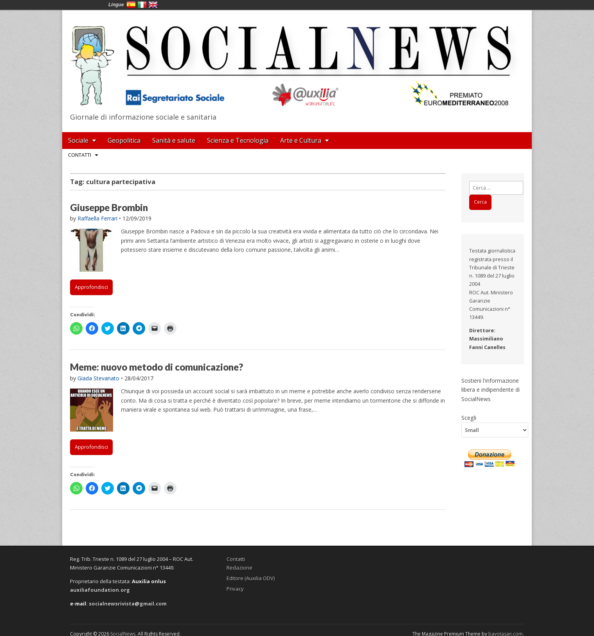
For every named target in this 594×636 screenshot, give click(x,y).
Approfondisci (91, 286)
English (153, 4)
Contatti (79, 154)
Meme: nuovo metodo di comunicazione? (156, 367)
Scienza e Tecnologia (237, 140)
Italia (142, 4)
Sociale (78, 140)
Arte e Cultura (300, 140)
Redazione (239, 567)
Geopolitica (124, 140)
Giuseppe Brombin (109, 207)
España (131, 4)
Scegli (468, 417)
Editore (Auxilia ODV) (251, 578)
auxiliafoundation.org (100, 589)
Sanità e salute (173, 140)
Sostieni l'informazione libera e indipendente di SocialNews (490, 390)
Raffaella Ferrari (97, 218)
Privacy (235, 588)
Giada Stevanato (98, 378)
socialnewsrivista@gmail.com (128, 603)
